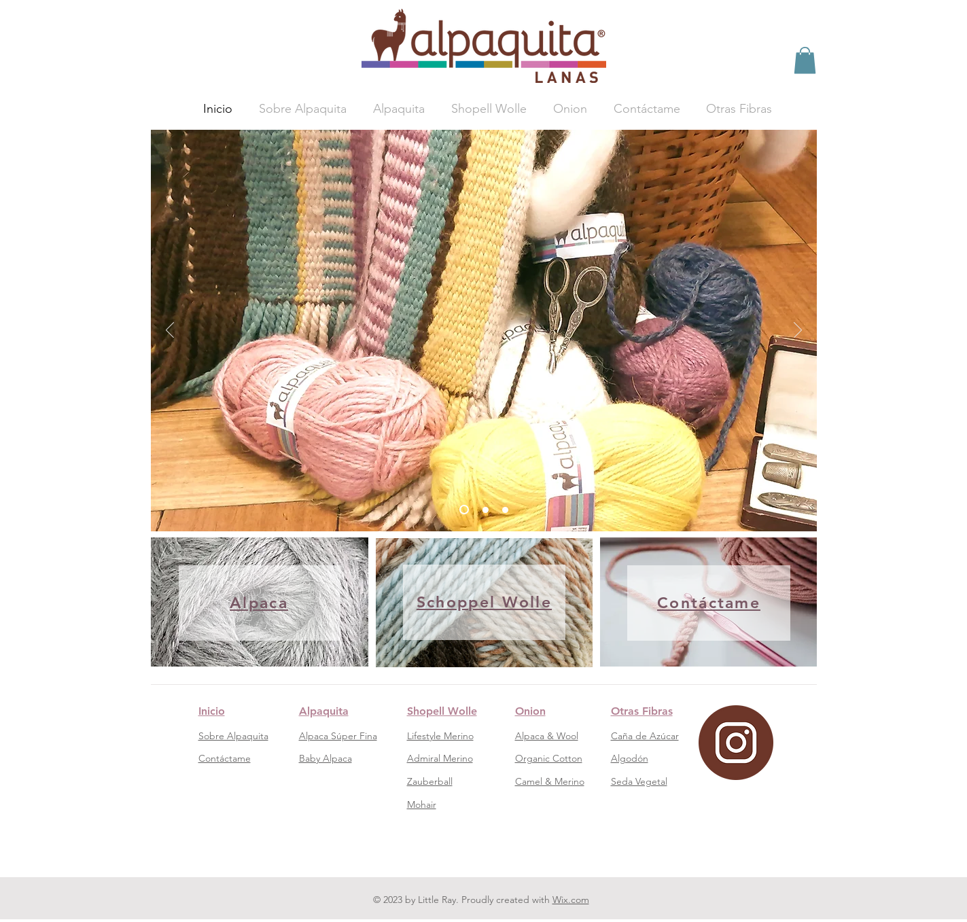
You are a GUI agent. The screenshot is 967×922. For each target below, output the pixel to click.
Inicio (211, 711)
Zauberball (430, 781)
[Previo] (170, 331)
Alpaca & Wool (546, 736)
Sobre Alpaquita (233, 736)
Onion (530, 711)
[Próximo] (798, 331)
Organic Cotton (548, 758)
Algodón (629, 758)
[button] (805, 60)
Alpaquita (324, 711)
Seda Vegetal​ (639, 781)
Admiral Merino (440, 758)
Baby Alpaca (325, 758)
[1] (464, 509)
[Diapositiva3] (505, 510)
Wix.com (570, 899)
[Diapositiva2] (485, 510)
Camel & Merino (549, 781)
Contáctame (224, 758)
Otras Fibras (642, 711)
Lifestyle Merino (440, 736)
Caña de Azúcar (645, 736)
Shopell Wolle (442, 711)
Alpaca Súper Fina (338, 736)
